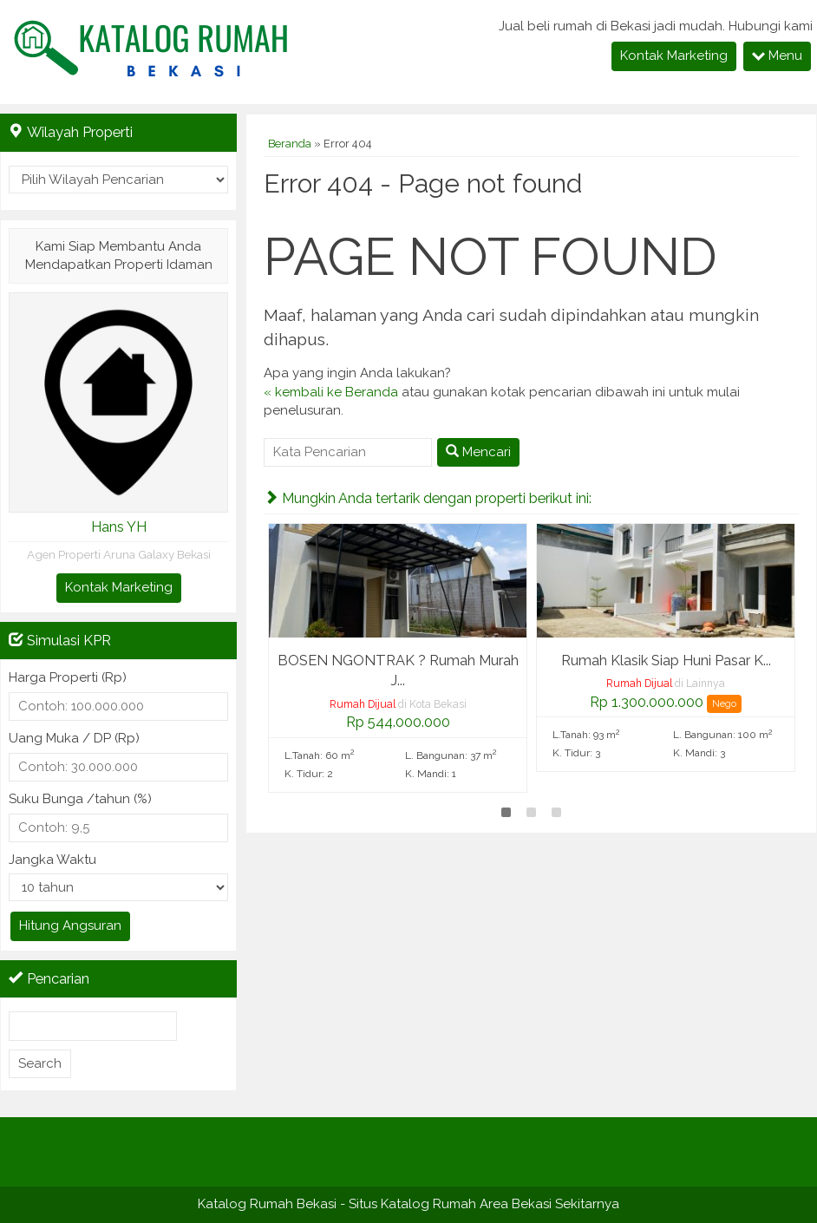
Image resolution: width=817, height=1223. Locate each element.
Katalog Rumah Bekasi (267, 1204)
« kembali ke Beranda (331, 392)
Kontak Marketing (674, 55)
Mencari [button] (478, 452)
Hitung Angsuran (70, 925)
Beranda (289, 143)
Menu (777, 55)
